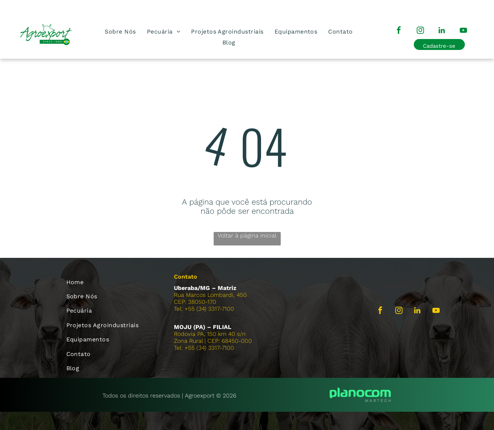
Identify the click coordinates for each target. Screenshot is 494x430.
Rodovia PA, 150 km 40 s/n (210, 333)
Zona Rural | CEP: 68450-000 (213, 340)
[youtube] (463, 31)
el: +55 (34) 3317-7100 (205, 347)
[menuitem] (120, 31)
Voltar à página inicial (247, 235)
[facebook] (399, 31)
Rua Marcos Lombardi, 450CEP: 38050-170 (210, 298)
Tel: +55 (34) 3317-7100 (204, 308)
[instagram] (420, 31)
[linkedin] (442, 31)
